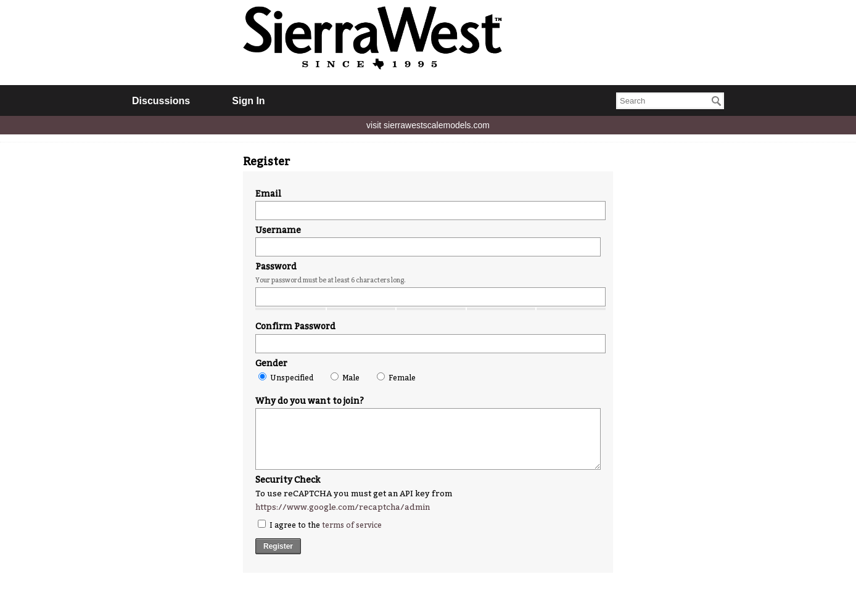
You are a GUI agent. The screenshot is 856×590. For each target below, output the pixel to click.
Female (396, 377)
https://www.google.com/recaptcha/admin (342, 507)
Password (276, 266)
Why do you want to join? (309, 401)
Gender (271, 363)
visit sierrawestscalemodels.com (428, 125)
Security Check (287, 480)
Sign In (248, 101)
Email (268, 194)
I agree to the (320, 525)
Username (278, 230)
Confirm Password (295, 326)
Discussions (161, 101)
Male (345, 377)
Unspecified (285, 377)
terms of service (352, 525)
